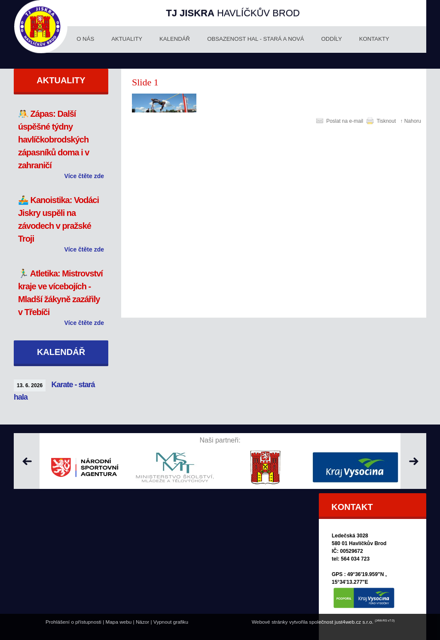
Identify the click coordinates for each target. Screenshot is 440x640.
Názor (142, 622)
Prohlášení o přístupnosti (73, 622)
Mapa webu (119, 622)
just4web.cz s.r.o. (354, 622)
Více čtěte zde (84, 176)
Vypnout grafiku (170, 622)
